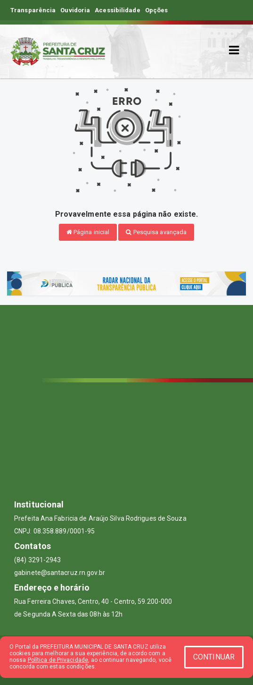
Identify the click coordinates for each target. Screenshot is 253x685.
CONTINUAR (214, 656)
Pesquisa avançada (156, 232)
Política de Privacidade (58, 660)
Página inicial (88, 232)
